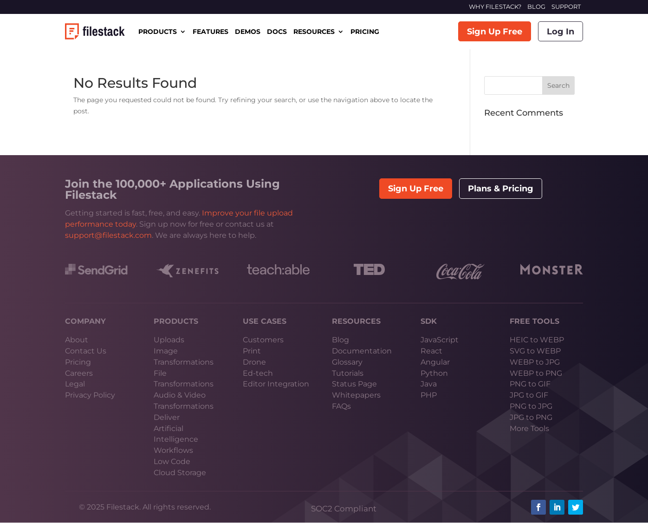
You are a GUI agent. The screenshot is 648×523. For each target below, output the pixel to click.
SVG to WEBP (535, 350)
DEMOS (247, 31)
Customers (263, 339)
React (431, 350)
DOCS (277, 31)
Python (434, 373)
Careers (79, 373)
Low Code (172, 461)
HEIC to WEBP (537, 339)
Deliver (167, 417)
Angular (435, 362)
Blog (340, 339)
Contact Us (85, 350)
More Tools (529, 428)
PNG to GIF (530, 383)
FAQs (341, 406)
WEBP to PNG (536, 373)
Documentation (362, 350)
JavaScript (440, 339)
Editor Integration (276, 383)
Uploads (169, 339)
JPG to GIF (529, 395)
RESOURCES (314, 31)
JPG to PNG (531, 417)
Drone (254, 362)
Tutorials (347, 373)
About (76, 339)
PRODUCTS (157, 31)
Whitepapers (356, 395)
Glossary (347, 362)
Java (429, 383)
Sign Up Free (494, 31)
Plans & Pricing (500, 188)
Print (252, 350)
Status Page (354, 383)
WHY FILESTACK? (495, 6)
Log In (560, 31)
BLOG (536, 6)
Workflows (173, 450)
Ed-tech (258, 373)
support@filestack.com (108, 235)
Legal (75, 383)
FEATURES (210, 31)
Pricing (78, 362)
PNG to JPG (531, 406)
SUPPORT (566, 6)
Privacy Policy (90, 395)
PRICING (364, 31)
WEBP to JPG (535, 362)
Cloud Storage (180, 472)
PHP (429, 395)
